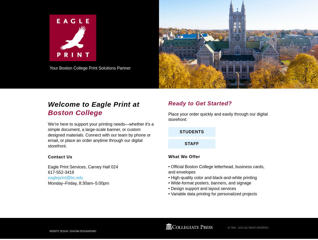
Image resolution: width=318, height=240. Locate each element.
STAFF (192, 143)
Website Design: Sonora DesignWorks (73, 231)
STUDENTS (191, 132)
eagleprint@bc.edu (65, 177)
